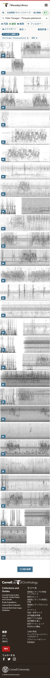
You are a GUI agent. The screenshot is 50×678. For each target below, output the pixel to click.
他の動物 (37, 13)
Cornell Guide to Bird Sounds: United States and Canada (11, 597)
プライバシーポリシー (36, 639)
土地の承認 (32, 632)
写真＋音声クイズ (34, 613)
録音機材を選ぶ (33, 621)
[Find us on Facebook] (3, 659)
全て (45, 13)
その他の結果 (25, 569)
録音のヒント (32, 597)
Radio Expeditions (9, 602)
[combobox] (25, 18)
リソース (32, 588)
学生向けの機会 (33, 627)
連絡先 (5, 641)
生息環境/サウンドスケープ (18, 13)
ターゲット (32, 610)
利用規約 (31, 642)
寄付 (6, 649)
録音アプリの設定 (34, 618)
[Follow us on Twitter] (9, 659)
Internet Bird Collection (11, 605)
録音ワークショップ (35, 624)
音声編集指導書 (33, 615)
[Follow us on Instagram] (14, 659)
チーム (5, 639)
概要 (4, 632)
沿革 (4, 636)
